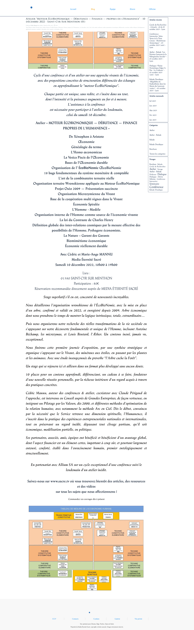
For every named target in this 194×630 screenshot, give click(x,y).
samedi (51, 29)
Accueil (73, 9)
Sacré (41, 27)
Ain (90, 27)
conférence (100, 27)
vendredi (38, 29)
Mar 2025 (153, 110)
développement (141, 27)
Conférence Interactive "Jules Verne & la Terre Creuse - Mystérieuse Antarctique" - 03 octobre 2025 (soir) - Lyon (157, 40)
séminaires (33, 29)
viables (131, 27)
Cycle (93, 27)
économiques (115, 27)
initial (96, 27)
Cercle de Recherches (157, 166)
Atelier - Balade (155, 135)
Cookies (96, 619)
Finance (65, 27)
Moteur (48, 27)
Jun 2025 (153, 105)
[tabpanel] (97, 625)
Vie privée (138, 619)
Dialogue (162, 174)
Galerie (117, 619)
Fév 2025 (153, 115)
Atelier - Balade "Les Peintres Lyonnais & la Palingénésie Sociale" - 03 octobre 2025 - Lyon (158, 56)
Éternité (37, 27)
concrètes (127, 27)
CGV (54, 619)
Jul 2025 (152, 101)
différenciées (121, 27)
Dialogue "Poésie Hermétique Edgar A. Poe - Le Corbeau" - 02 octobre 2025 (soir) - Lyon (157, 70)
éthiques (135, 27)
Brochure (153, 149)
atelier (104, 27)
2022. (61, 29)
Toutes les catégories (157, 154)
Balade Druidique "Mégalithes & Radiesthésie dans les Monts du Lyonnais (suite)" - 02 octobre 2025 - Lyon (157, 85)
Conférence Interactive (157, 180)
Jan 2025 (152, 120)
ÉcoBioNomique (54, 27)
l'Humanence (76, 27)
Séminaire (154, 183)
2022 (87, 27)
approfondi (28, 29)
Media (34, 27)
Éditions (30, 27)
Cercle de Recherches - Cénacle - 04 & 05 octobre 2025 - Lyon (157, 27)
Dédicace (152, 174)
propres (69, 27)
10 (80, 27)
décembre (84, 27)
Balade (152, 139)
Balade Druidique (156, 144)
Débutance (60, 27)
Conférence (156, 187)
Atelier (44, 27)
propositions (109, 27)
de (72, 27)
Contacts (75, 619)
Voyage (160, 169)
